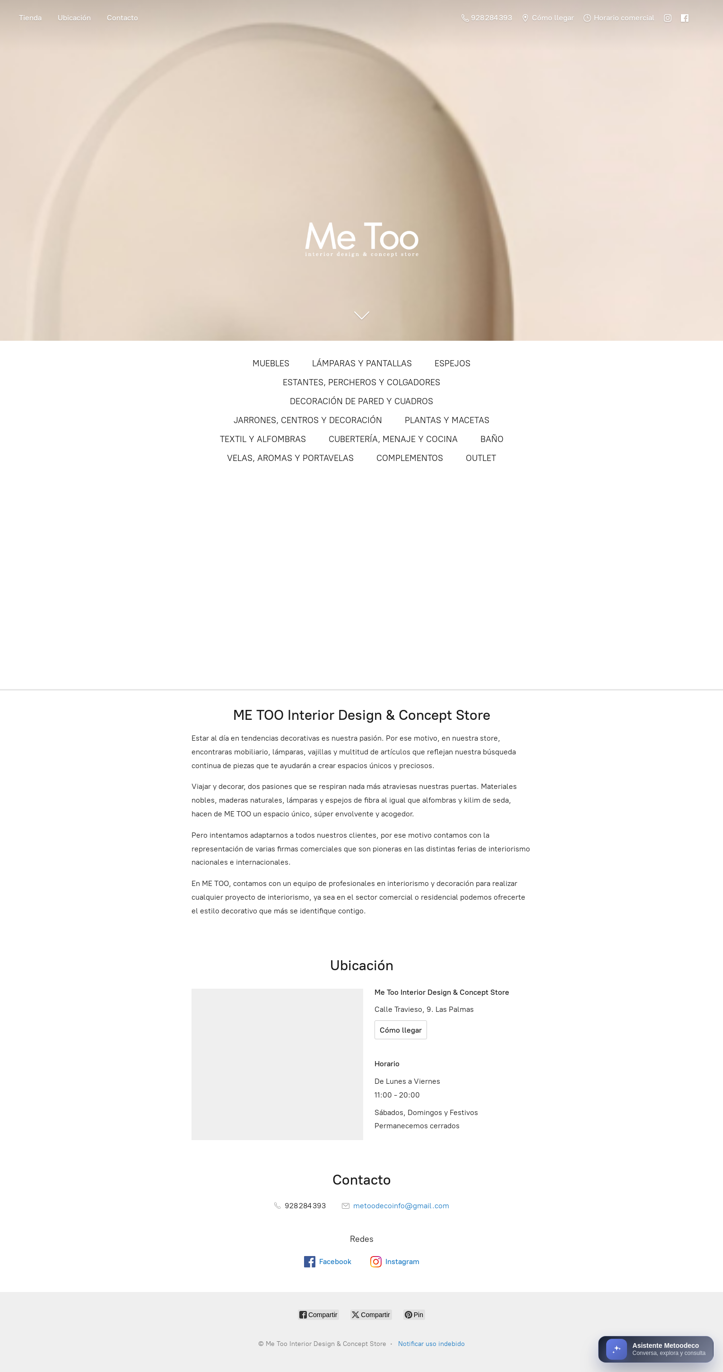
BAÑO (492, 439)
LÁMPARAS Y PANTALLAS (362, 363)
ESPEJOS (452, 363)
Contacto (122, 17)
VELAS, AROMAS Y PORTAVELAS (290, 458)
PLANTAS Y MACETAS (447, 420)
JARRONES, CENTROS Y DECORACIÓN (308, 420)
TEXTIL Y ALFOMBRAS (263, 439)
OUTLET (481, 458)
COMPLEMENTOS (409, 458)
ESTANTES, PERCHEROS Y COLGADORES (361, 382)
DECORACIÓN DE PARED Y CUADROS (361, 401)
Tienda (30, 17)
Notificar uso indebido (431, 1344)
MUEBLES (271, 363)
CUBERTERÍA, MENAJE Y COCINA (393, 439)
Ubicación (74, 17)
